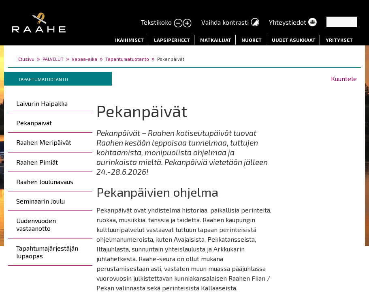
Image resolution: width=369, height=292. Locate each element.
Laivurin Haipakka (42, 103)
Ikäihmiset (129, 40)
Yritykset (339, 40)
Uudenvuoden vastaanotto (36, 224)
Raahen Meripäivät (43, 142)
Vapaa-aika (84, 59)
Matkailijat (215, 40)
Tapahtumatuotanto (127, 59)
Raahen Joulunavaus (44, 181)
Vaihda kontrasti (225, 22)
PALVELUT (53, 59)
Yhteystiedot (287, 22)
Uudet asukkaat (294, 40)
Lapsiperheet (172, 40)
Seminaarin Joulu (40, 201)
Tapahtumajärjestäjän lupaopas (47, 252)
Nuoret (251, 40)
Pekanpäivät (34, 123)
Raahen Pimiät (37, 162)
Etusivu (26, 59)
